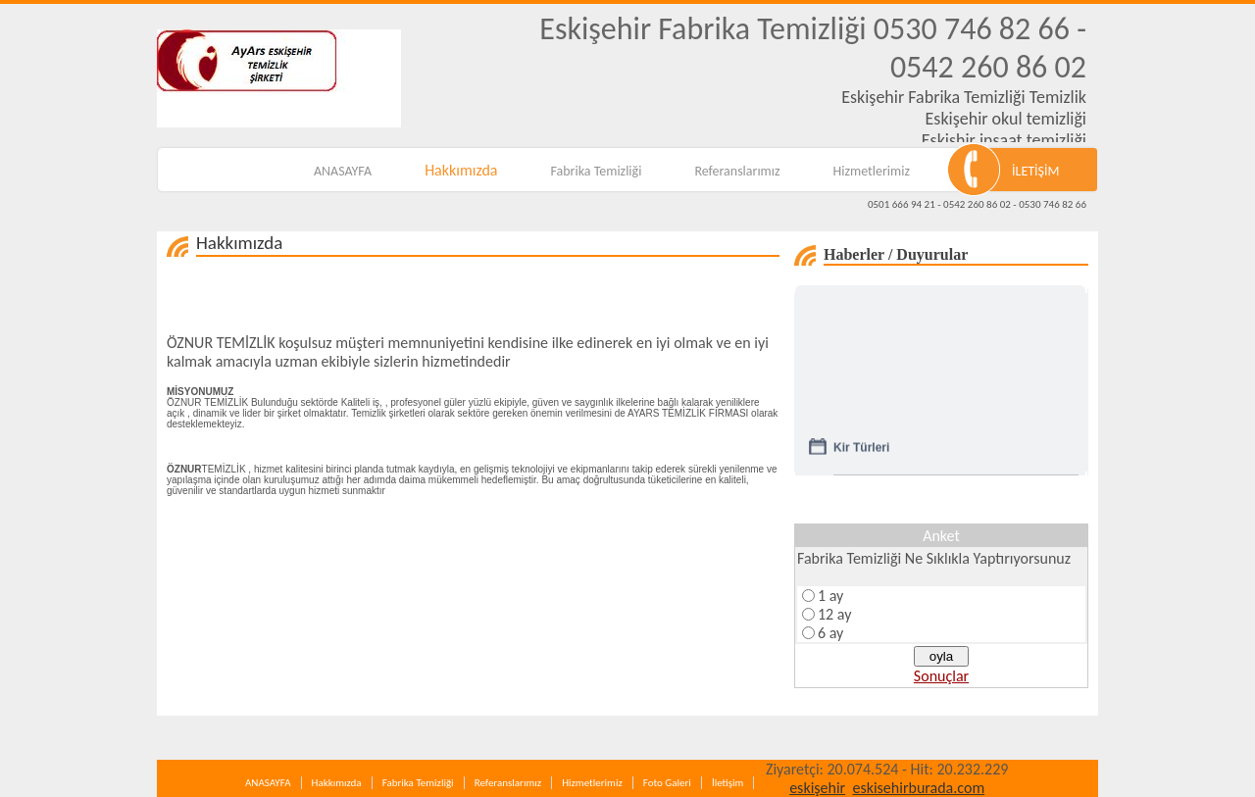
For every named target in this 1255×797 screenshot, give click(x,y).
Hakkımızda (461, 170)
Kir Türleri (861, 451)
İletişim (727, 782)
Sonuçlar (941, 676)
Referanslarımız (736, 171)
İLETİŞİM (1036, 171)
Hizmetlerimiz (871, 171)
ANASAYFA (343, 171)
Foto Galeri (667, 782)
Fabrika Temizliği (595, 171)
